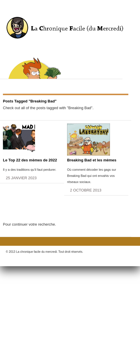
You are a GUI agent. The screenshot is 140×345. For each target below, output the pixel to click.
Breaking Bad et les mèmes (91, 160)
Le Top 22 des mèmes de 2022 (30, 160)
